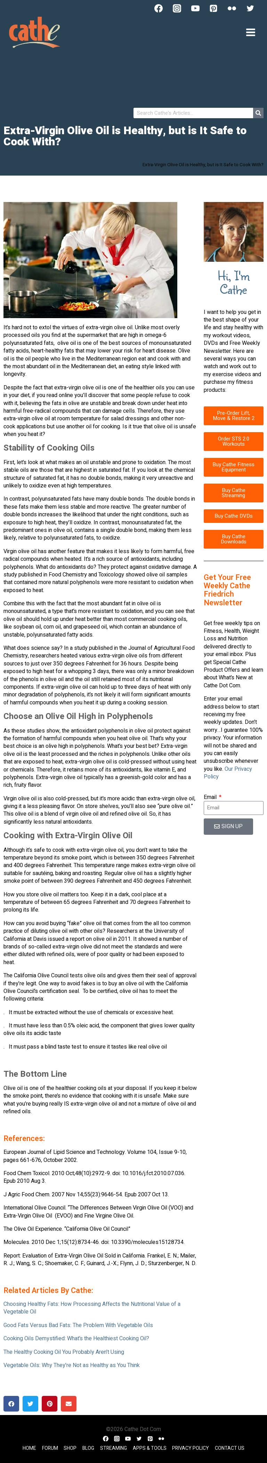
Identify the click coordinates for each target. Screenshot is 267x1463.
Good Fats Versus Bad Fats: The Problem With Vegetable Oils (78, 1325)
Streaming (113, 1448)
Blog (88, 1448)
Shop (70, 1448)
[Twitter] (250, 8)
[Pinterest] (213, 8)
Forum (50, 1448)
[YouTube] (195, 8)
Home (29, 1448)
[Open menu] (250, 32)
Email (211, 797)
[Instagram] (177, 8)
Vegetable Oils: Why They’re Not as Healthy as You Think (71, 1365)
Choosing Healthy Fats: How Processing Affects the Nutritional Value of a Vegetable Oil (91, 1308)
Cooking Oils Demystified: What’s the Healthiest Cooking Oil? (76, 1338)
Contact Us (229, 1448)
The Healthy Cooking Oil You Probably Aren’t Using (63, 1352)
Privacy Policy (190, 1448)
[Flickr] (232, 8)
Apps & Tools (150, 1448)
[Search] (258, 113)
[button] (11, 1404)
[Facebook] (158, 8)
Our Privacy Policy (228, 773)
